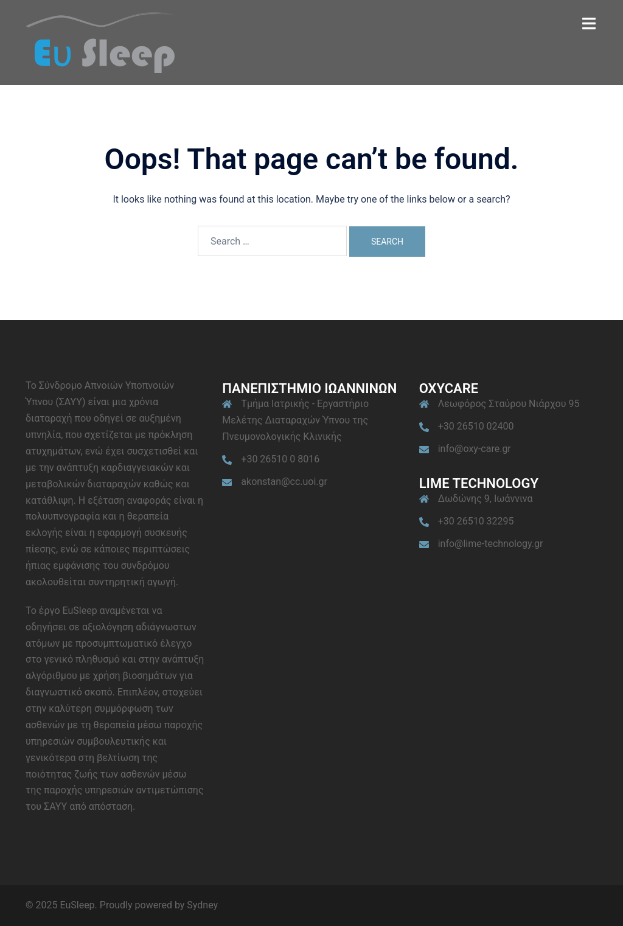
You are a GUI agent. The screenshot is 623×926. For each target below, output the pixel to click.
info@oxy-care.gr (474, 448)
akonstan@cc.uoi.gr (284, 481)
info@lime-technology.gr (490, 543)
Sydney (202, 905)
